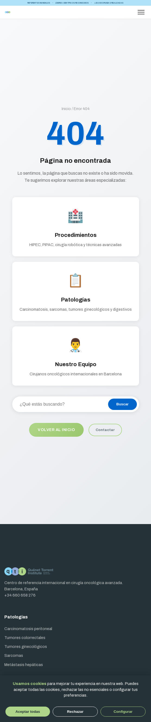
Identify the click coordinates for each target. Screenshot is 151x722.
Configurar (123, 712)
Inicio (66, 109)
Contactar (105, 430)
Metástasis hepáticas (23, 665)
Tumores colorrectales (24, 637)
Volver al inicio (56, 430)
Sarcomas (13, 655)
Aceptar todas (27, 712)
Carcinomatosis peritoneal (28, 629)
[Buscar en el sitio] (60, 404)
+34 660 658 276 (20, 595)
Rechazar (75, 712)
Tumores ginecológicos (25, 646)
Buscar (122, 404)
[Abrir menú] (141, 12)
